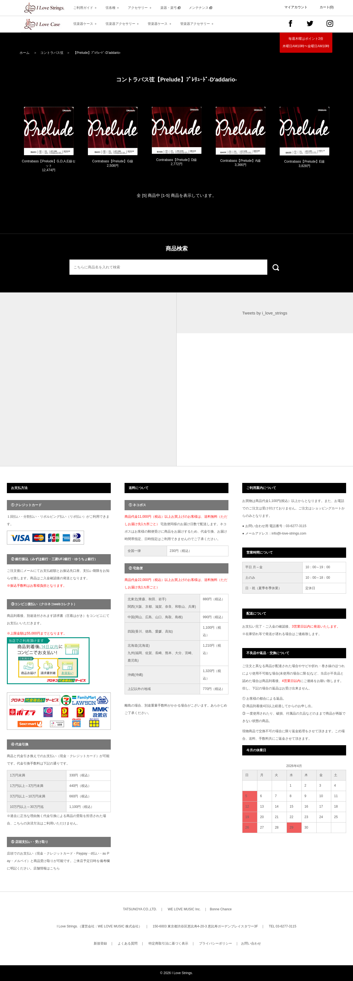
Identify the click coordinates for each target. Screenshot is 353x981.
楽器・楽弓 (170, 8)
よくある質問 (128, 943)
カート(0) (327, 7)
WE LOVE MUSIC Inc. (184, 909)
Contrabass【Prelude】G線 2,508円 (112, 163)
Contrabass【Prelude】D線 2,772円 (176, 162)
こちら (55, 868)
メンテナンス (200, 8)
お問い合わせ (251, 943)
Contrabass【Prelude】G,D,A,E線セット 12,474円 (49, 165)
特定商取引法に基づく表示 (168, 943)
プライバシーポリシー (215, 943)
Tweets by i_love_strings (264, 313)
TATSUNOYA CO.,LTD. (140, 909)
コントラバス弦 (51, 53)
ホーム (24, 53)
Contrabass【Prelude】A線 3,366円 (240, 163)
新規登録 (100, 943)
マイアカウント (296, 7)
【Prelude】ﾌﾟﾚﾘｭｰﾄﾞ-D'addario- (97, 53)
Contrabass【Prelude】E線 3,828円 (304, 164)
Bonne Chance (220, 909)
